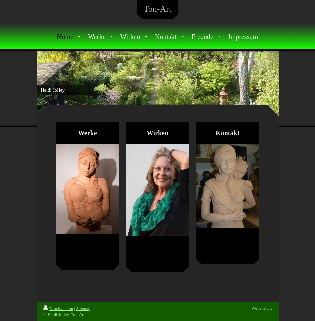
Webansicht (261, 308)
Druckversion (58, 308)
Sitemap (83, 308)
